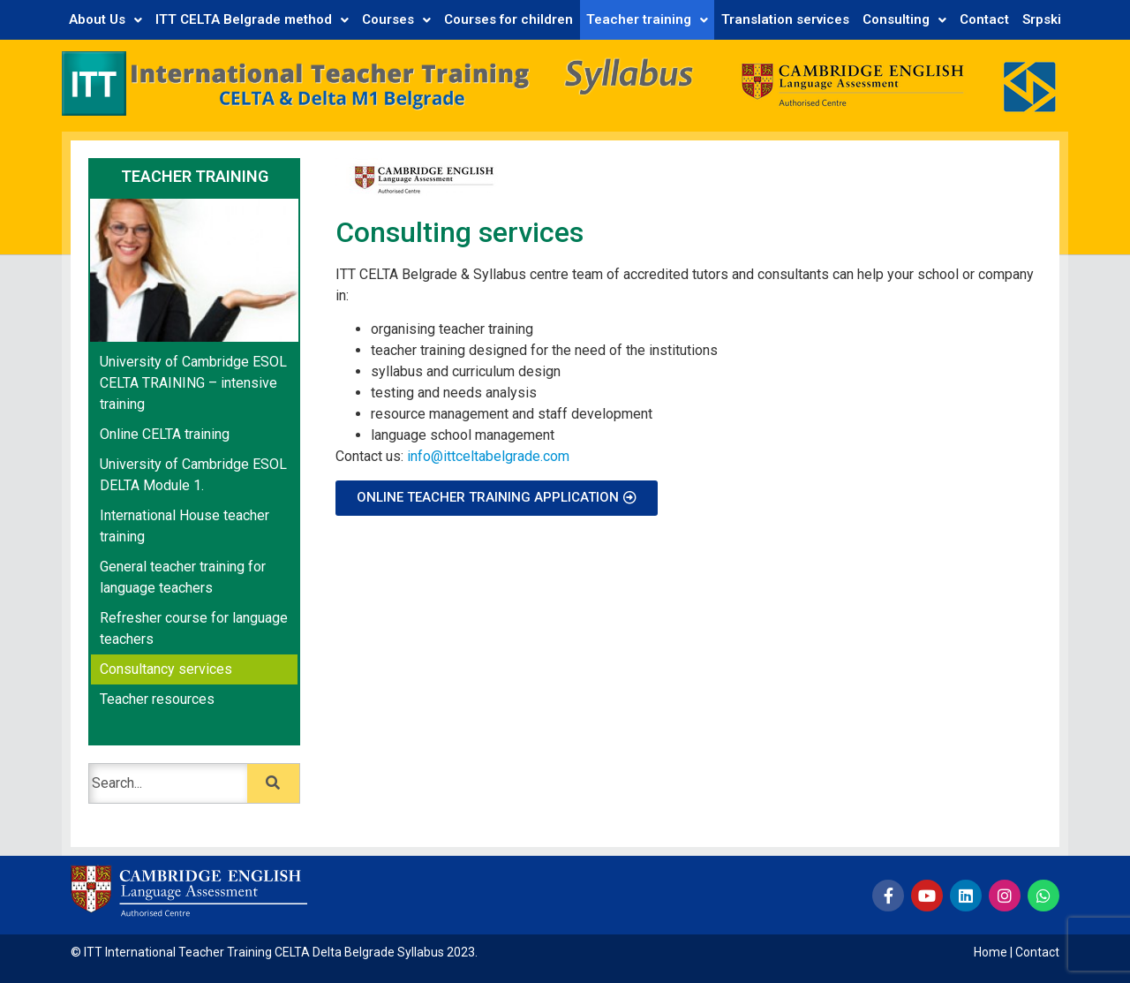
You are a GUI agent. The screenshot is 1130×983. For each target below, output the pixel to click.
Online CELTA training (165, 434)
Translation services (785, 19)
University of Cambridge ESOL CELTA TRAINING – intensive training (193, 382)
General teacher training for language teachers (183, 577)
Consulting (904, 19)
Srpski (1041, 19)
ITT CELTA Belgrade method (252, 19)
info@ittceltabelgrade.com (488, 456)
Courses (396, 19)
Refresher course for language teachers (194, 628)
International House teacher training (184, 526)
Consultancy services (166, 669)
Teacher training (647, 19)
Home (990, 952)
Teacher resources (157, 699)
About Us (105, 19)
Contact (984, 19)
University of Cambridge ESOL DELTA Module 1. (193, 475)
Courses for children (508, 19)
